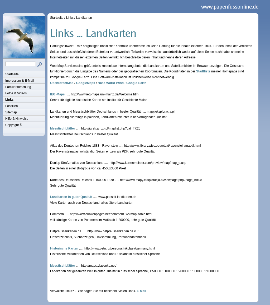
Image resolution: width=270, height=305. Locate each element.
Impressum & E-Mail (19, 80)
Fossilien (11, 106)
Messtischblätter (62, 128)
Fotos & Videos (16, 93)
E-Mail (141, 291)
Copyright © (13, 125)
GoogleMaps (85, 83)
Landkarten (84, 18)
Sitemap (11, 112)
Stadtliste (203, 71)
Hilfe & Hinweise (16, 119)
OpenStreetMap (62, 83)
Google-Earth (136, 83)
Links (9, 99)
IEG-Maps (57, 94)
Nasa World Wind (111, 83)
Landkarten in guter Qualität (71, 197)
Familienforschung (18, 87)
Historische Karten (64, 248)
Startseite (12, 74)
